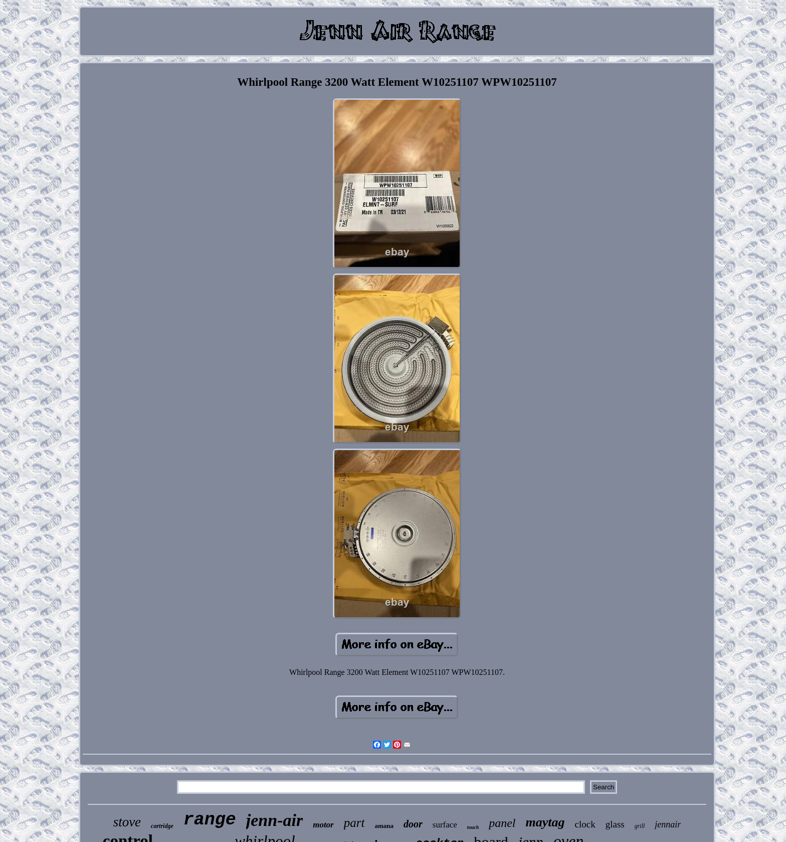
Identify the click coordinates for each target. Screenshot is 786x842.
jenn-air (274, 820)
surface (445, 824)
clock (585, 824)
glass (615, 824)
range (209, 820)
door (413, 823)
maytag (545, 822)
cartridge (162, 825)
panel (502, 822)
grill (640, 825)
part (354, 822)
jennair (668, 824)
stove (127, 821)
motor (323, 824)
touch (473, 827)
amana (384, 825)
